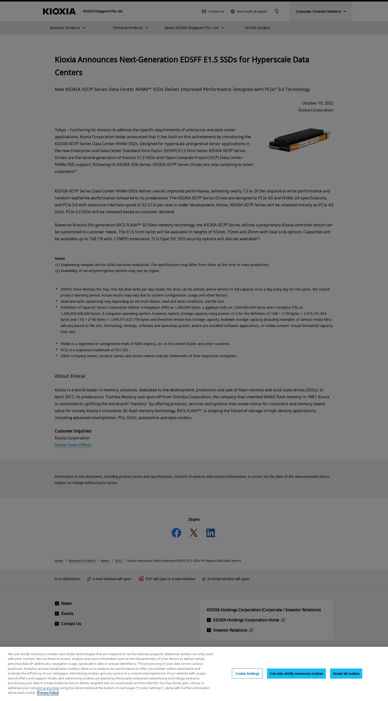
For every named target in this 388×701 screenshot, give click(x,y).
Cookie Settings (247, 678)
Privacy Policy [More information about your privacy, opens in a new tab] (48, 697)
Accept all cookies (346, 678)
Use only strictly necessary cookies (296, 678)
